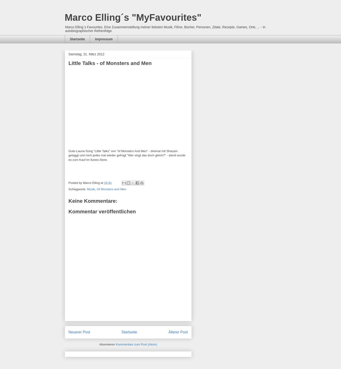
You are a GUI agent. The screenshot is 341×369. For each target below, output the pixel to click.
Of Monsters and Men (111, 189)
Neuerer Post (79, 332)
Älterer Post (178, 332)
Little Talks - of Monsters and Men (110, 63)
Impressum (104, 39)
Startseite (77, 39)
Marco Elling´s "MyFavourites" (133, 17)
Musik (91, 189)
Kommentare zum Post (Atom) (136, 344)
